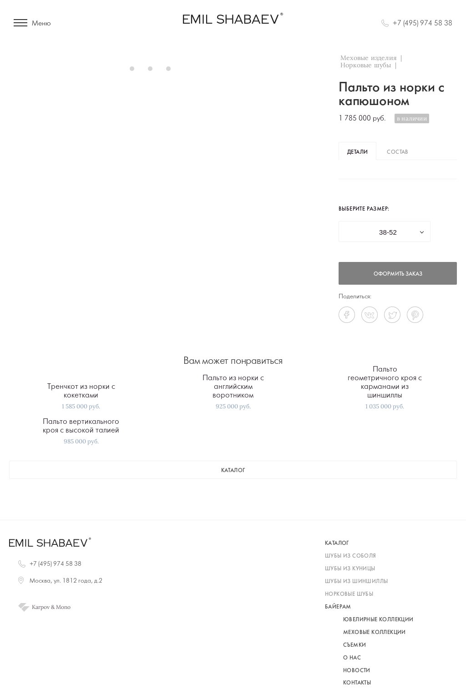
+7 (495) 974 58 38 (422, 23)
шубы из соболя (350, 556)
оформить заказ (398, 274)
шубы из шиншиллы (356, 581)
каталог (233, 470)
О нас (352, 658)
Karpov (41, 607)
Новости (356, 671)
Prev (21, 68)
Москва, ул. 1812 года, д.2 (66, 581)
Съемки (354, 645)
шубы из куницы (350, 569)
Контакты (357, 683)
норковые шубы (349, 594)
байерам (338, 607)
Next (279, 68)
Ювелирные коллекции (378, 620)
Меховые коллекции (374, 632)
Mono (63, 607)
